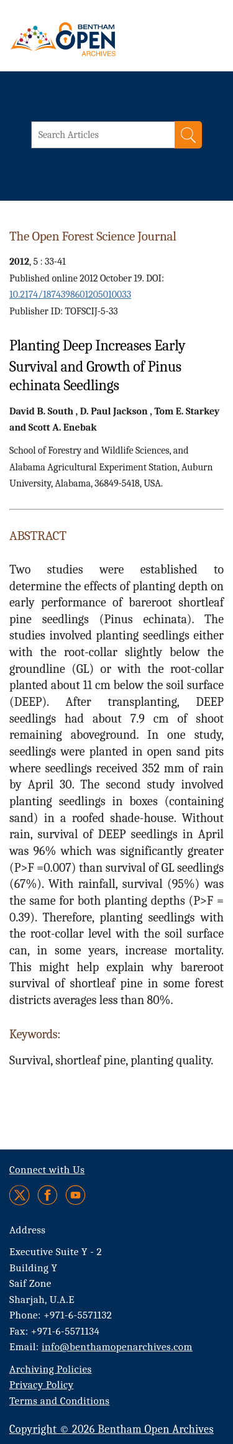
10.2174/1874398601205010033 (70, 294)
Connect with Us (47, 1170)
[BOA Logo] (96, 39)
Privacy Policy (41, 1385)
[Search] (188, 135)
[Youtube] (75, 1195)
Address (27, 1230)
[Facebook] (47, 1195)
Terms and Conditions (59, 1401)
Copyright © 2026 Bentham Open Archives (111, 1429)
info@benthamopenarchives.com (117, 1347)
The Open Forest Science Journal (92, 236)
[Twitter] (20, 1195)
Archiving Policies (50, 1369)
